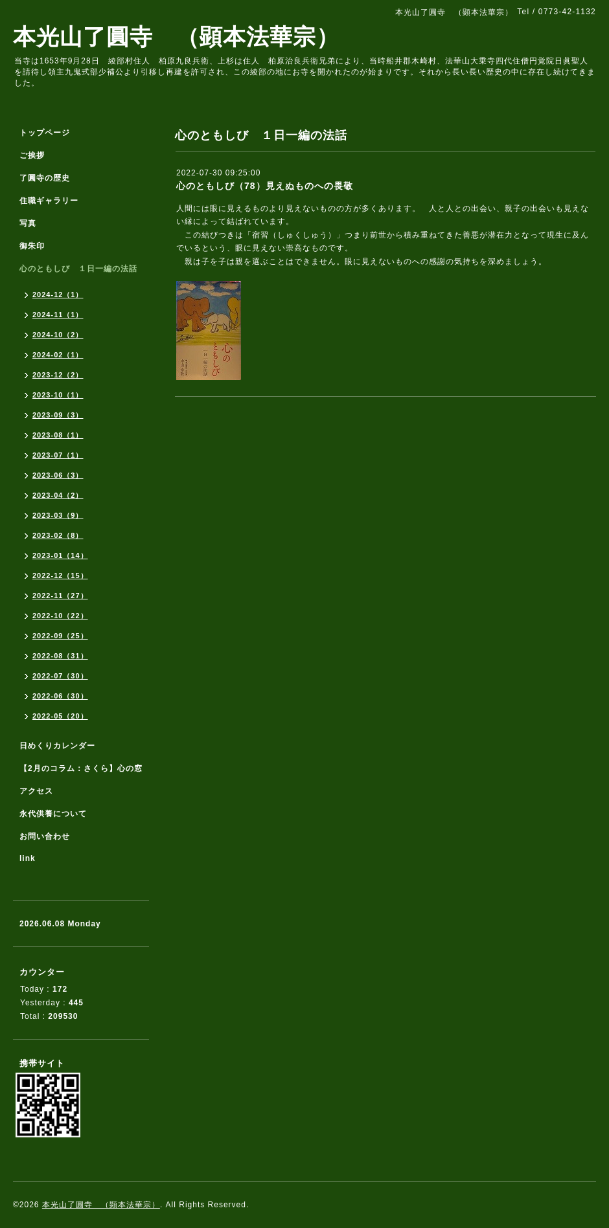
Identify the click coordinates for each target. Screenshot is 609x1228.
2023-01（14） (60, 555)
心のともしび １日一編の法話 (78, 268)
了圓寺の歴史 (44, 178)
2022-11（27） (60, 595)
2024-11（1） (58, 314)
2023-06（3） (58, 475)
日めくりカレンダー (57, 745)
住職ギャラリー (53, 200)
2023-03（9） (58, 515)
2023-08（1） (58, 435)
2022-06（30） (60, 696)
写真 (27, 223)
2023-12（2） (58, 375)
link (27, 858)
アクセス (36, 791)
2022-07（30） (60, 676)
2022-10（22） (60, 616)
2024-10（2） (58, 335)
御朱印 (32, 246)
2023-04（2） (58, 495)
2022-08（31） (60, 656)
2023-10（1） (58, 395)
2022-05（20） (60, 716)
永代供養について (53, 813)
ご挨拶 (32, 155)
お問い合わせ (44, 836)
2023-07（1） (58, 455)
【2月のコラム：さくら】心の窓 (81, 768)
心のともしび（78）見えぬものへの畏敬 (264, 186)
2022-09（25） (60, 636)
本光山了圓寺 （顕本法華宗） (176, 36)
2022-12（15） (60, 575)
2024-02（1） (58, 355)
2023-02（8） (58, 535)
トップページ (44, 132)
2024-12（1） (58, 294)
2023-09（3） (58, 415)
